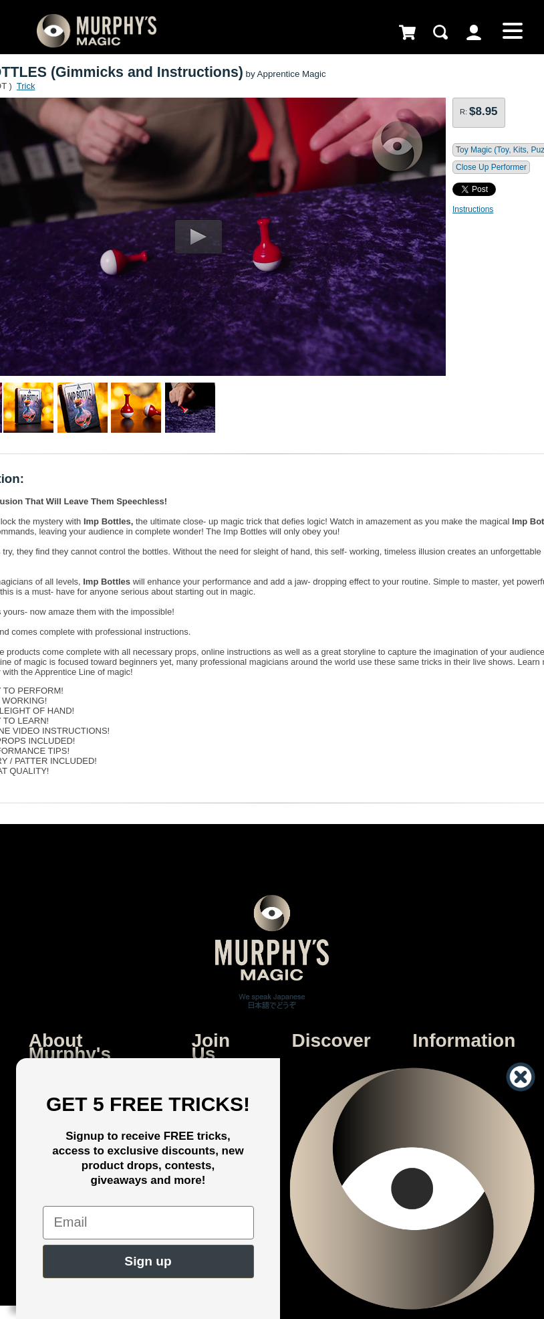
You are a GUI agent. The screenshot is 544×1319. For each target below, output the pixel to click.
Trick (26, 86)
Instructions (472, 209)
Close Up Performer (491, 167)
